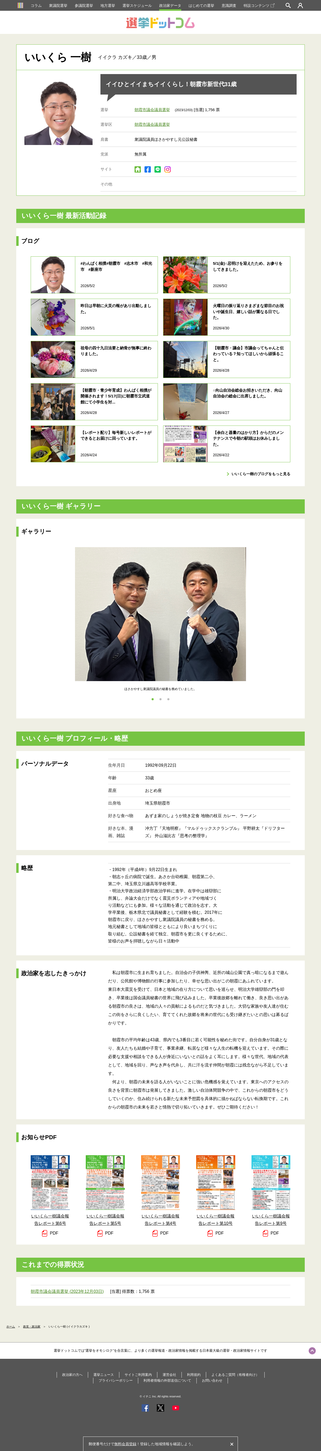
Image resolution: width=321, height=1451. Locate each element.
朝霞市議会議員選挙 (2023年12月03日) (67, 1291)
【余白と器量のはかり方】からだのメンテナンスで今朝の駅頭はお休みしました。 (248, 438)
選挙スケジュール (137, 5)
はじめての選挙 (201, 5)
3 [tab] (168, 699)
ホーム (10, 1326)
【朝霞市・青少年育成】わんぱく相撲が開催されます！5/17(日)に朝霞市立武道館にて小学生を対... (116, 396)
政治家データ (170, 5)
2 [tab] (160, 699)
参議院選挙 (84, 5)
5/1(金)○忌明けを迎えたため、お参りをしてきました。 (247, 266)
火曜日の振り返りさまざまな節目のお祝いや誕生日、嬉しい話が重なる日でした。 (248, 311)
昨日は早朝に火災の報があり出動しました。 (116, 308)
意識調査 (229, 5)
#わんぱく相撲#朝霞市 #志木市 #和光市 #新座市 (116, 266)
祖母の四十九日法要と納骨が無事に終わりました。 (116, 351)
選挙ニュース (103, 1375)
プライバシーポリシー (116, 1380)
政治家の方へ (72, 1375)
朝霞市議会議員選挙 (152, 109)
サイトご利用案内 (138, 1375)
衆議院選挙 (58, 5)
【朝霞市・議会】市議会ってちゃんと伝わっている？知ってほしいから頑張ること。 (248, 354)
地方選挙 (107, 5)
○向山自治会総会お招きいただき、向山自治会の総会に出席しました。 (247, 393)
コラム (36, 5)
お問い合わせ (212, 1380)
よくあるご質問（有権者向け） (235, 1375)
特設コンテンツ (259, 5)
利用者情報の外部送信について (167, 1380)
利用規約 (194, 1375)
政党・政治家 (31, 1326)
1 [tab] (152, 699)
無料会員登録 (125, 1444)
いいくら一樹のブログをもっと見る (261, 474)
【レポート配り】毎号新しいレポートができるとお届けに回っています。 (116, 435)
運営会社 (169, 1375)
